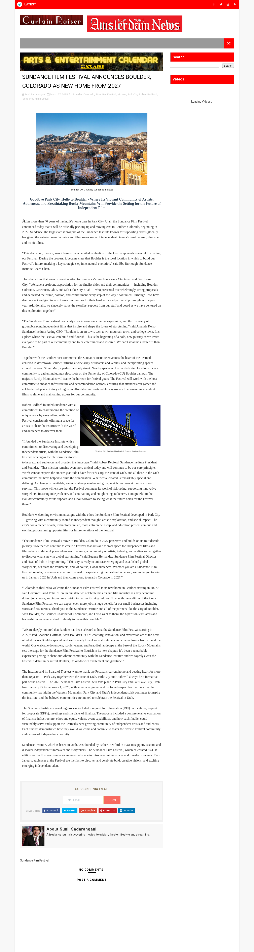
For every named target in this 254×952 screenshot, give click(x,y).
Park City (132, 94)
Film (98, 94)
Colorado (88, 94)
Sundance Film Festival (36, 98)
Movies (122, 94)
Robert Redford (148, 94)
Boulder (77, 94)
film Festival (109, 94)
